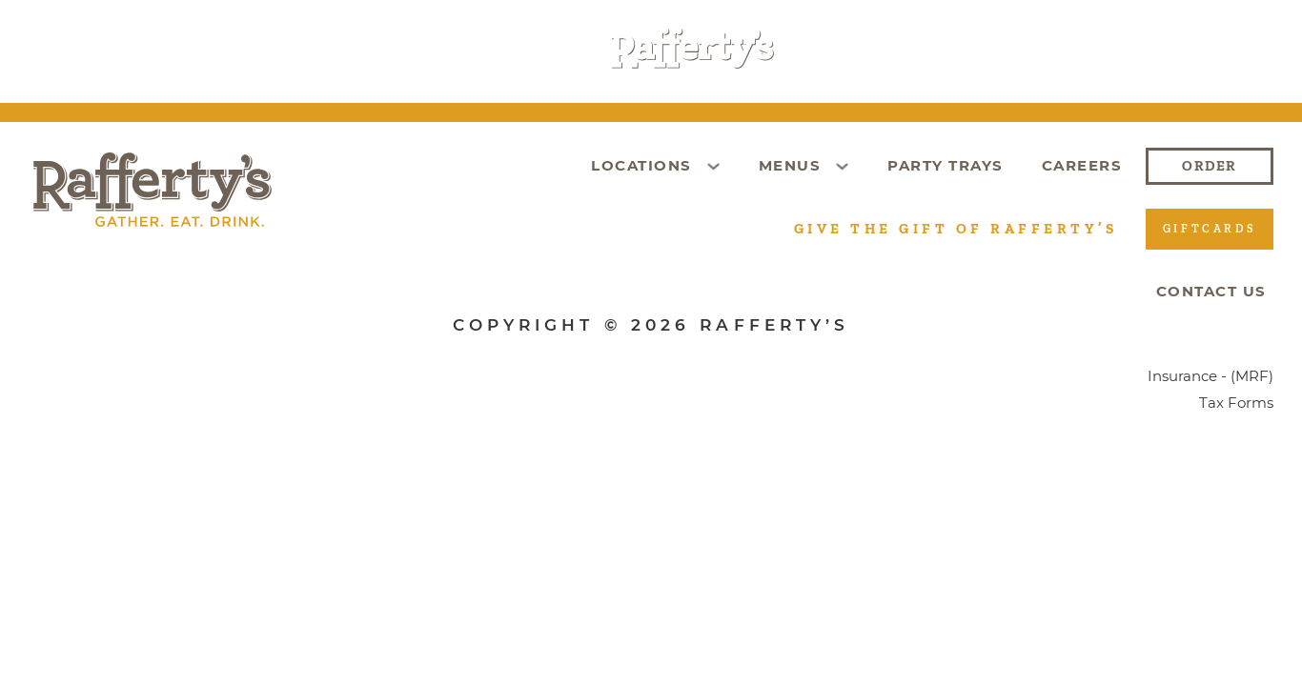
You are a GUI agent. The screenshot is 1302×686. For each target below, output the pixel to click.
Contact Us (1211, 291)
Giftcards (890, 53)
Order (1126, 53)
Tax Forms (1236, 403)
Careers (1017, 53)
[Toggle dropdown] (266, 53)
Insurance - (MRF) (1210, 376)
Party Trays (487, 53)
